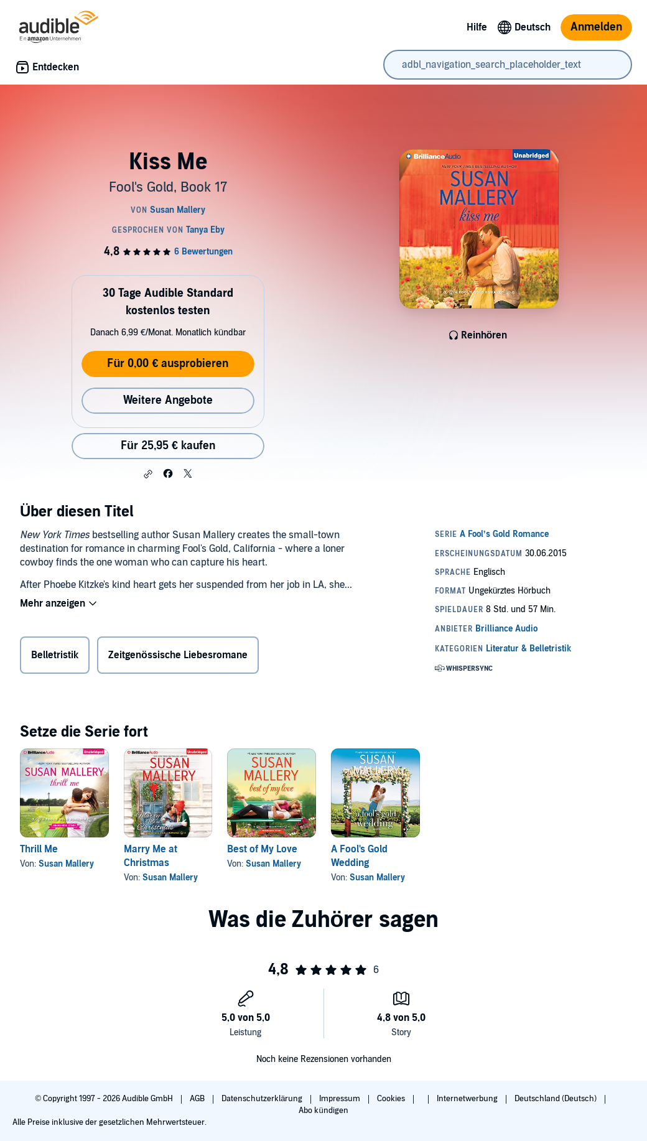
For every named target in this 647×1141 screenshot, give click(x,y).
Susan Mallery (66, 864)
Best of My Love (262, 849)
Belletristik (54, 655)
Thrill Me (39, 849)
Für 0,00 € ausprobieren (167, 363)
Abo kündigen (323, 1110)
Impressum (340, 1099)
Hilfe (477, 27)
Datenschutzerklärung (262, 1099)
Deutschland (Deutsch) (556, 1099)
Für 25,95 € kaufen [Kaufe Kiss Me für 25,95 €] (168, 445)
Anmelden (596, 27)
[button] (148, 474)
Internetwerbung (468, 1099)
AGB (198, 1099)
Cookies (392, 1099)
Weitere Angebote (168, 400)
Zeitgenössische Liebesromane (178, 655)
